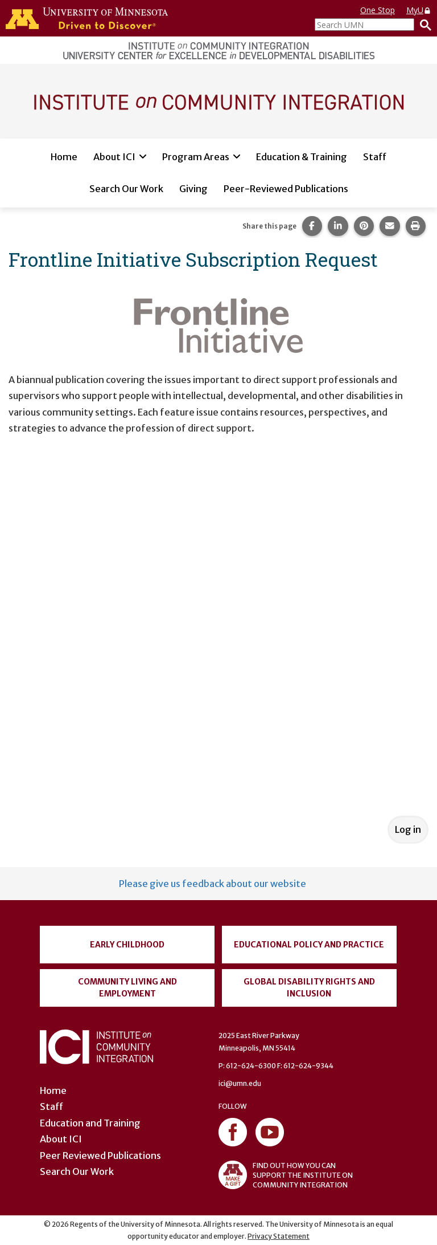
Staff (374, 156)
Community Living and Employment (127, 988)
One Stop (377, 10)
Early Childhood (127, 944)
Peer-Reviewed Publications (286, 188)
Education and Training (90, 1123)
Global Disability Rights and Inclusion (309, 988)
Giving (193, 188)
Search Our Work (126, 188)
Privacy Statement (279, 1236)
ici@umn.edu (239, 1083)
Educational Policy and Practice (309, 944)
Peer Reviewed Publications (100, 1155)
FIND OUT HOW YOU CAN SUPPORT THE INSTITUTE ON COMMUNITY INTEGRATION (285, 1175)
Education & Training (301, 156)
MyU (418, 10)
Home (64, 156)
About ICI (114, 156)
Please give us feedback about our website (212, 883)
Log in (408, 829)
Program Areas (195, 156)
